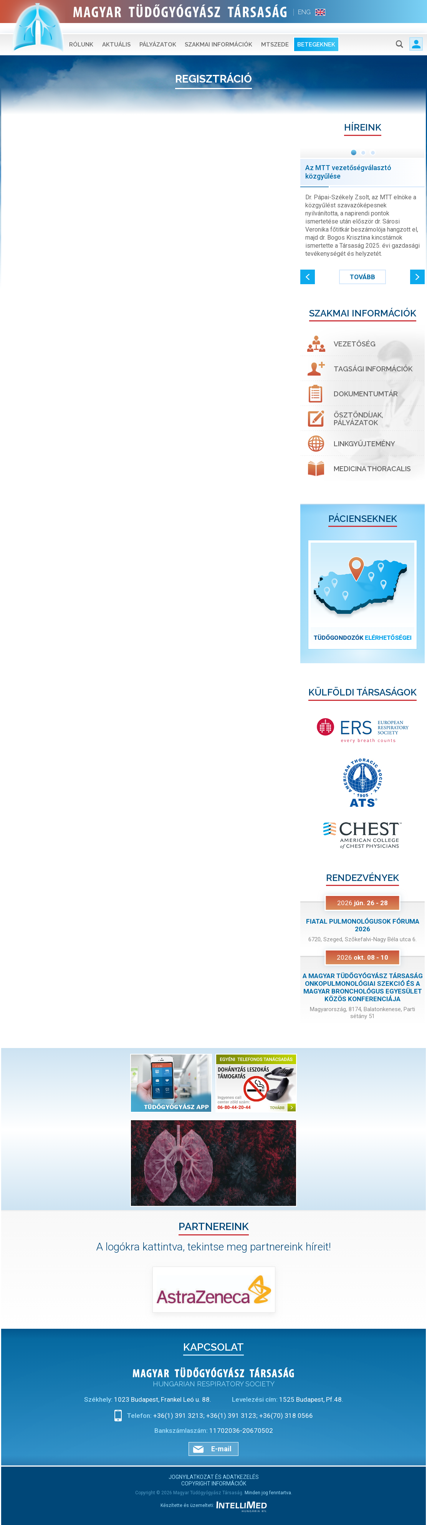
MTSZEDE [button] (275, 34)
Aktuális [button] (116, 34)
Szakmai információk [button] (218, 34)
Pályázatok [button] (157, 34)
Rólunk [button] (81, 34)
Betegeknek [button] (316, 34)
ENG (304, 12)
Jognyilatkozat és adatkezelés (214, 1477)
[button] (307, 277)
